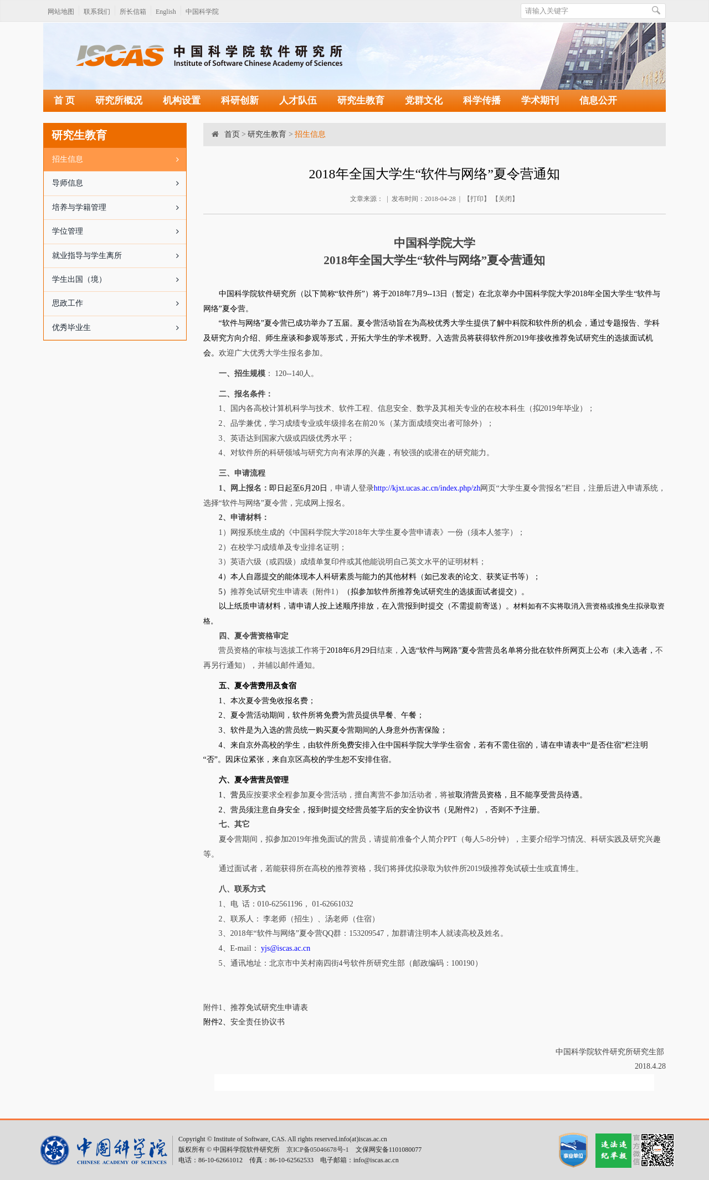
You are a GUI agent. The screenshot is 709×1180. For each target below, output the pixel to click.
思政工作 (119, 303)
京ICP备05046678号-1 (317, 1149)
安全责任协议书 (257, 1022)
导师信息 (119, 183)
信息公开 (598, 100)
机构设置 (182, 100)
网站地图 (61, 12)
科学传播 (482, 100)
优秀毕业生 (119, 327)
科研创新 (240, 100)
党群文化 (424, 100)
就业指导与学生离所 (119, 255)
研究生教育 (360, 100)
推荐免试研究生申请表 (269, 1007)
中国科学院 (202, 12)
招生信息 (119, 159)
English (166, 12)
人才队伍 (298, 100)
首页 (232, 134)
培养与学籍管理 (119, 207)
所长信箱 (133, 12)
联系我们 (97, 12)
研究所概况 (118, 100)
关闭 (505, 199)
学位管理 (119, 231)
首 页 (64, 100)
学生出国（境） (119, 279)
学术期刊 (540, 100)
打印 (477, 199)
